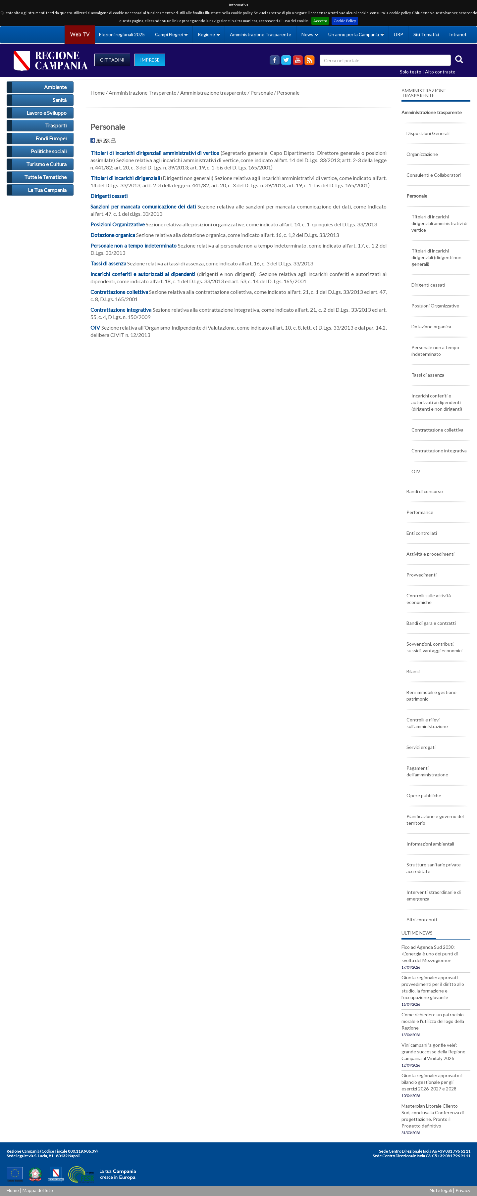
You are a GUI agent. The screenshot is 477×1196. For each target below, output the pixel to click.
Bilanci (413, 671)
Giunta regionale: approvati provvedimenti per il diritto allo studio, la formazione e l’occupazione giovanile (432, 987)
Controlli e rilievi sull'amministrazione (427, 723)
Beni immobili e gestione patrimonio (431, 695)
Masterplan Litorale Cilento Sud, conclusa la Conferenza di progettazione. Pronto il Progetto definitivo (432, 1115)
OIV (415, 471)
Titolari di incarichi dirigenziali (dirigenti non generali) (436, 257)
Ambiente (55, 87)
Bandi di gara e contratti (431, 623)
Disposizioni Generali (428, 133)
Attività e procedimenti (430, 554)
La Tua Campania (47, 190)
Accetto (320, 21)
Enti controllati (421, 533)
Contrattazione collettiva (437, 430)
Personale (261, 92)
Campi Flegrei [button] (171, 34)
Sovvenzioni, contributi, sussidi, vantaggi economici (434, 647)
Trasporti (56, 125)
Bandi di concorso (424, 491)
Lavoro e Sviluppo (46, 113)
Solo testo (410, 71)
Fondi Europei (51, 138)
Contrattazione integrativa (439, 450)
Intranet (458, 34)
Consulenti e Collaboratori (433, 175)
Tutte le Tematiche (45, 177)
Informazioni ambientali (430, 844)
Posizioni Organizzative (117, 224)
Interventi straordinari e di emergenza (433, 895)
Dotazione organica (431, 326)
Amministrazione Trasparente (260, 34)
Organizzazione (422, 154)
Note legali (441, 1190)
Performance (419, 512)
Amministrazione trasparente (213, 92)
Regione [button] (209, 34)
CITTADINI (112, 60)
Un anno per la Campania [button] (356, 34)
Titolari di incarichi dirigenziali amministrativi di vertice (439, 223)
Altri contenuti (421, 919)
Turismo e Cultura (46, 164)
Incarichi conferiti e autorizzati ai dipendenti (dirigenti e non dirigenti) (436, 402)
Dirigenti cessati (428, 285)
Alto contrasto (440, 71)
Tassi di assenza (427, 375)
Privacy (462, 1190)
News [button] (309, 34)
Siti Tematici (426, 34)
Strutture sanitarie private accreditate (433, 868)
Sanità (60, 100)
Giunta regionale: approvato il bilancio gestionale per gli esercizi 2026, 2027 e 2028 (431, 1082)
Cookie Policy (345, 21)
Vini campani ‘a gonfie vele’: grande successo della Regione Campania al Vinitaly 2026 (433, 1051)
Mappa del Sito (38, 1190)
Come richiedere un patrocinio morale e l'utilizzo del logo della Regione (432, 1021)
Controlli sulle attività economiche (428, 599)
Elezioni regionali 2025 (122, 34)
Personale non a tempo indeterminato (435, 351)
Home (97, 92)
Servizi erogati (421, 747)
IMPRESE (150, 60)
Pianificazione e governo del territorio (435, 819)
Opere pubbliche (423, 795)
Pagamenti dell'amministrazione (427, 771)
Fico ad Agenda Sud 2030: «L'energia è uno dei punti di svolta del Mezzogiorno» (429, 953)
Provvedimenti (421, 574)
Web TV (79, 34)
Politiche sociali (49, 151)
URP (398, 34)
